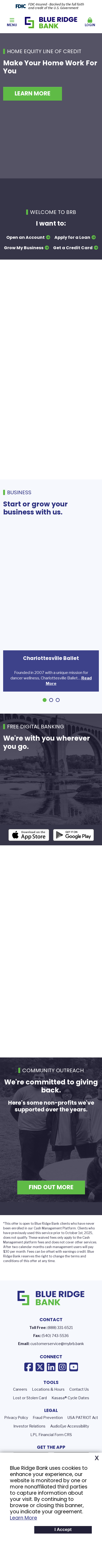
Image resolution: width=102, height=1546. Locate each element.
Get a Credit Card (73, 248)
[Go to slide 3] (58, 700)
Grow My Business (23, 248)
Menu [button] (12, 22)
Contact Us (79, 1403)
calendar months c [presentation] (33, 1260)
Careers (20, 1403)
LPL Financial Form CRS (51, 1448)
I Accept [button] (63, 1529)
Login (90, 22)
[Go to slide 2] (51, 700)
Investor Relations (29, 1439)
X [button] (97, 1458)
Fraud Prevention (48, 1431)
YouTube (73, 1380)
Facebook (28, 1380)
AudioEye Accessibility (69, 1439)
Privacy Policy (16, 1431)
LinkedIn (51, 1380)
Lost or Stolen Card (30, 1411)
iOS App (28, 848)
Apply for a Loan (72, 237)
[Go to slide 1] (45, 700)
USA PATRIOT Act (82, 1431)
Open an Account (25, 237)
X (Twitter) (40, 1380)
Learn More (23, 1517)
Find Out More (51, 1201)
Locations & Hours (48, 1403)
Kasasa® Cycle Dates (70, 1411)
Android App (73, 848)
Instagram (62, 1380)
